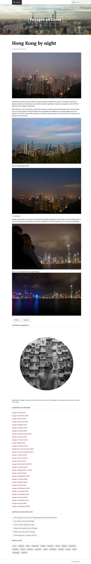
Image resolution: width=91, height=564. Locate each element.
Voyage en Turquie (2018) (19, 479)
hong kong (72, 546)
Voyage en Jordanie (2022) (20, 467)
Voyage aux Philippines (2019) (21, 476)
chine (14, 546)
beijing (43, 546)
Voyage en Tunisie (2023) (19, 437)
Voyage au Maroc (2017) (19, 485)
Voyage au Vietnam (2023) (19, 428)
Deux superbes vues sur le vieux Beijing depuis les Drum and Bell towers (35, 517)
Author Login (75, 561)
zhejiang (15, 549)
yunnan (68, 549)
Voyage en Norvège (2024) (20, 422)
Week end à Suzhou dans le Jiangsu (24, 532)
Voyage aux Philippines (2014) (21, 488)
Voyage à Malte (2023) (18, 443)
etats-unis (38, 549)
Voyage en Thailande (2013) (20, 491)
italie (27, 546)
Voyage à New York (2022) (20, 458)
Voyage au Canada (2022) (19, 455)
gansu (45, 549)
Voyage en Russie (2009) (19, 503)
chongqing (16, 552)
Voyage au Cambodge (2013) (20, 494)
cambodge (53, 549)
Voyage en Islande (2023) (19, 431)
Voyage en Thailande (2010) (20, 500)
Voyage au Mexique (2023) (20, 446)
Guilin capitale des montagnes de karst (25, 535)
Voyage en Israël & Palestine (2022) (22, 452)
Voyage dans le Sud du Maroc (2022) (23, 449)
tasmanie (30, 549)
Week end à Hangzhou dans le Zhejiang (25, 528)
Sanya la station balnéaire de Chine (24, 525)
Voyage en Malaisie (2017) (20, 482)
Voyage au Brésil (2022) (19, 461)
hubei (74, 549)
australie (21, 546)
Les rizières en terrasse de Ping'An (24, 521)
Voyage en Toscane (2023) (20, 440)
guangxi (61, 549)
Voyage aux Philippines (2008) (21, 506)
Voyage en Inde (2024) (18, 413)
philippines (35, 546)
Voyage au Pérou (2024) (19, 419)
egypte (64, 546)
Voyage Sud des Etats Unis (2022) (22, 464)
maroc (57, 546)
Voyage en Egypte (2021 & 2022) (22, 470)
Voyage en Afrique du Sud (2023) (21, 434)
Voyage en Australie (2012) (20, 497)
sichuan (23, 549)
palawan (24, 552)
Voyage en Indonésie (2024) (20, 416)
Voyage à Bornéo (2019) (19, 473)
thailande (50, 546)
